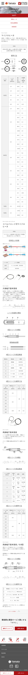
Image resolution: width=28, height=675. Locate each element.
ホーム (2, 670)
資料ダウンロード (7, 628)
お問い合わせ (20, 628)
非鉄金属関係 (14, 23)
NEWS (5, 670)
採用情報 (25, 670)
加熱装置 (14, 26)
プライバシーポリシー (18, 670)
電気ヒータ (14, 19)
